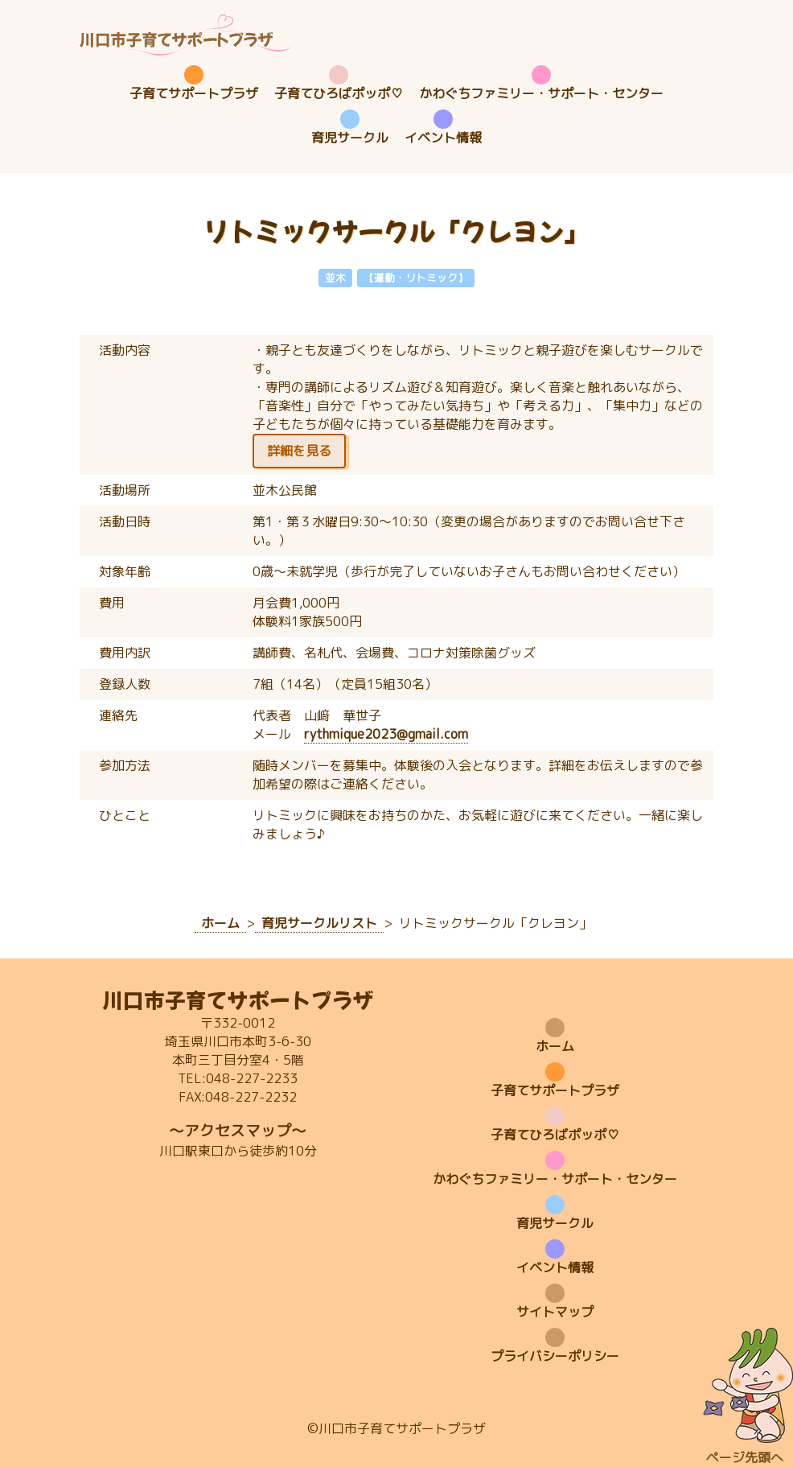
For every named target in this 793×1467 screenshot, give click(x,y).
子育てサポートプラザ (193, 93)
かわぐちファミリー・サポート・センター (541, 93)
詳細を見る (299, 450)
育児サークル (349, 137)
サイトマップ (555, 1312)
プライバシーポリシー (555, 1356)
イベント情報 (443, 137)
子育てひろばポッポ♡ (338, 93)
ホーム (555, 1046)
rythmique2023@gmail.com (386, 734)
